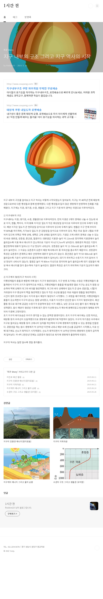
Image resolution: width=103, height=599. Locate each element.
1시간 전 (11, 6)
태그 (15, 17)
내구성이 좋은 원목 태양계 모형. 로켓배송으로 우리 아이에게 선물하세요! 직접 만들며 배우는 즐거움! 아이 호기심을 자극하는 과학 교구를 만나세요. (42, 115)
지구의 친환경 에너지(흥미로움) (20, 422)
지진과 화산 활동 (14, 418)
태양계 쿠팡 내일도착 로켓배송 (24, 109)
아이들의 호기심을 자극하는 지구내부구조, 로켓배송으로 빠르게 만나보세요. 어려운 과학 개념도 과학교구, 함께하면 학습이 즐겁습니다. (51, 93)
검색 (90, 6)
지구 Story (12, 413)
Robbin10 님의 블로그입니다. (18, 549)
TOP (97, 589)
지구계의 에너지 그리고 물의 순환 (21, 429)
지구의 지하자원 (14, 425)
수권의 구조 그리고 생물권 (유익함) (22, 433)
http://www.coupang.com (20, 84)
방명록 (27, 17)
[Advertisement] (51, 368)
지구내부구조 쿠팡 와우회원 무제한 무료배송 (32, 88)
